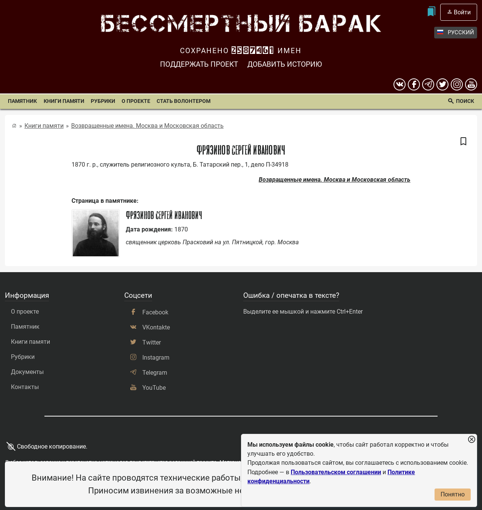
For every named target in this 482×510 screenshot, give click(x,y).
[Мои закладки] (431, 12)
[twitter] (442, 84)
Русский (455, 32)
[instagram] (457, 84)
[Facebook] (414, 84)
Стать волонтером (183, 101)
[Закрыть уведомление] (471, 439)
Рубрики (103, 101)
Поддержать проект (199, 64)
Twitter (151, 342)
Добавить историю (284, 64)
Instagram (155, 357)
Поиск (465, 101)
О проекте (136, 101)
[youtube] (471, 84)
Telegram (154, 372)
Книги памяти (64, 101)
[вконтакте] (400, 84)
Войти (462, 12)
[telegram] (428, 84)
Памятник (22, 101)
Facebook (155, 312)
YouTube (154, 387)
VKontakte (156, 327)
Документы (27, 371)
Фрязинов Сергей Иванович (164, 215)
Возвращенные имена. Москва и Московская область (147, 125)
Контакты (25, 387)
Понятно (453, 494)
